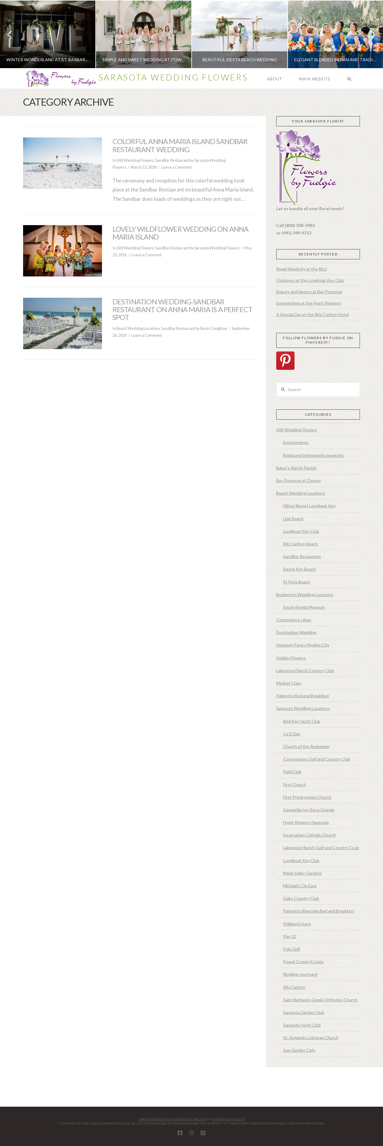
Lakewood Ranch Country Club (305, 670)
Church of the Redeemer (306, 746)
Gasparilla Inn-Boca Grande (308, 809)
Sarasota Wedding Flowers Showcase (172, 1119)
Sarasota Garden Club (303, 1012)
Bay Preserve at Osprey (298, 480)
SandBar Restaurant (172, 160)
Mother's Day (288, 683)
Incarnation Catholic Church (309, 834)
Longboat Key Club (301, 531)
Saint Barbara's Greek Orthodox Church (320, 999)
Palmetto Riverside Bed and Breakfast (318, 910)
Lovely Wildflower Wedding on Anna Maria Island (180, 233)
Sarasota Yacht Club (302, 1024)
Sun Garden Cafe (299, 1050)
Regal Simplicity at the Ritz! (301, 268)
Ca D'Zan (291, 733)
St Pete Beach (296, 581)
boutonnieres (296, 442)
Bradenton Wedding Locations (305, 594)
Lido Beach (293, 518)
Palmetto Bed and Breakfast (302, 695)
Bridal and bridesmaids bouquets (313, 455)
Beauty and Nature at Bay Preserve (309, 291)
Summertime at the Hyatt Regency (308, 303)
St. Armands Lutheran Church (311, 1037)
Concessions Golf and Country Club (316, 758)
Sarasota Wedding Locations (303, 708)
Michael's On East (300, 885)
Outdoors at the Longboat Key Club (310, 280)
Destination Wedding (296, 632)
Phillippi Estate (297, 923)
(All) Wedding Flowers (135, 160)
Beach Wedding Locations (138, 328)
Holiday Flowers (291, 657)
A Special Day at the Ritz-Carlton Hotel (312, 314)
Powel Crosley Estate (303, 961)
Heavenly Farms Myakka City (302, 644)
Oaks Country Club (301, 898)
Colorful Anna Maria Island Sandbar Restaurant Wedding (180, 145)
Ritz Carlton (294, 987)
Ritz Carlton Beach (300, 543)
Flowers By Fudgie (228, 1119)
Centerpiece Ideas (293, 619)
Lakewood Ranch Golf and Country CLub (321, 847)
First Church (294, 784)
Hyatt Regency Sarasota (306, 822)
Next (370, 34)
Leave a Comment (176, 167)
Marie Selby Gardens (302, 873)
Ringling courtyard (300, 974)
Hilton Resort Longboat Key (309, 505)
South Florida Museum (304, 607)
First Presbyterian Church (307, 797)
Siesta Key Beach (299, 568)
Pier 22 (289, 936)
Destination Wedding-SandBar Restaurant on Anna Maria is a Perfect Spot (182, 309)
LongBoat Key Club (301, 860)
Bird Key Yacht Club (301, 721)
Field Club (292, 771)
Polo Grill (291, 948)
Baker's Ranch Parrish (296, 467)
